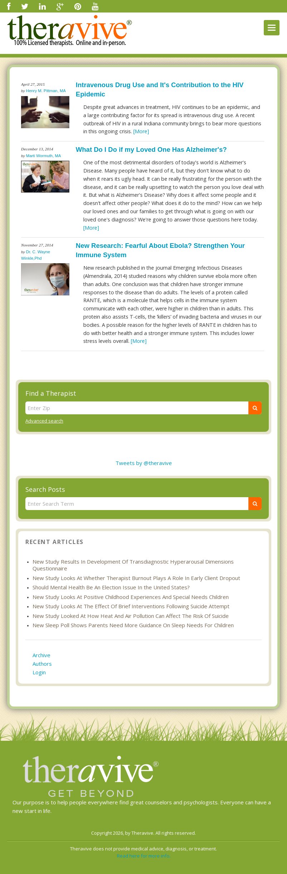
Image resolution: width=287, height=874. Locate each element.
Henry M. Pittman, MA (46, 91)
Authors (42, 663)
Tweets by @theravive (143, 462)
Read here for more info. (143, 856)
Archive (41, 655)
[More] (141, 131)
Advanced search (44, 421)
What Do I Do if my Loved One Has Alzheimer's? (151, 149)
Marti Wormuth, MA (43, 156)
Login (39, 672)
